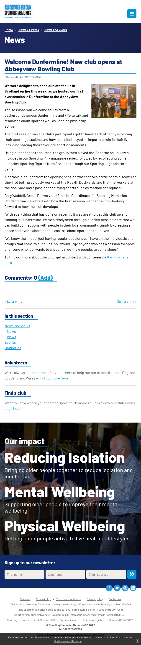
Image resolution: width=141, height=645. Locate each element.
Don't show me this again (68, 640)
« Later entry (13, 301)
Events (10, 342)
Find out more (124, 637)
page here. (13, 408)
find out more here (53, 378)
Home (9, 30)
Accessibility (43, 599)
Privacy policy (95, 599)
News (11, 331)
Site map (25, 599)
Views (11, 337)
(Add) (45, 277)
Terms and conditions (68, 599)
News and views (55, 30)
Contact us (115, 599)
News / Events (28, 30)
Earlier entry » (126, 301)
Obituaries (13, 348)
